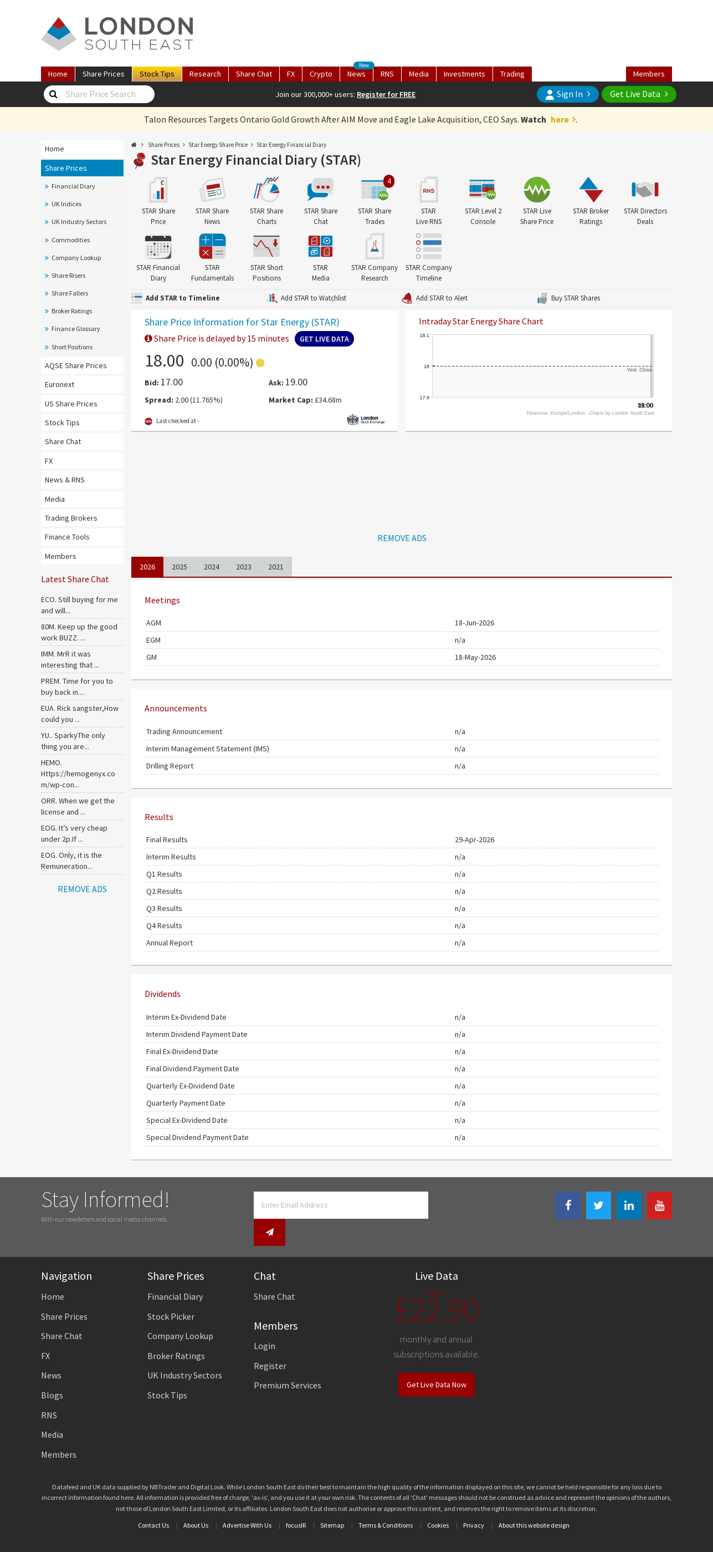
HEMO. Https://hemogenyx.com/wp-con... (78, 773)
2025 (179, 567)
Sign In (564, 94)
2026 (147, 567)
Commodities (71, 240)
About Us (195, 1501)
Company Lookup (76, 257)
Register (270, 1341)
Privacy (473, 1501)
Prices (104, 74)
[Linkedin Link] (629, 1206)
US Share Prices (71, 404)
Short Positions (72, 347)
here (560, 119)
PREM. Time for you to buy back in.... (77, 686)
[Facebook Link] (568, 1206)
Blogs (52, 1371)
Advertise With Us (247, 1501)
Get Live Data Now (436, 1361)
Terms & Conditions (385, 1501)
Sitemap (332, 1501)
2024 (211, 567)
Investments (464, 74)
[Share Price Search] (54, 94)
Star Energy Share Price (218, 145)
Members (649, 74)
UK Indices (66, 204)
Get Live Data (635, 93)
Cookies (438, 1501)
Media (419, 74)
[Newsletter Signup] (443, 1205)
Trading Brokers (71, 518)
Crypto (321, 74)
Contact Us (153, 1501)
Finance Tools (67, 537)
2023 (244, 567)
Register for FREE (386, 94)
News (360, 73)
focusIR (296, 1501)
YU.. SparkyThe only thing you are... (73, 740)
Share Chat (63, 441)
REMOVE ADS (82, 888)
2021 (276, 567)
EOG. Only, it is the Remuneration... (71, 860)
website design (549, 1501)
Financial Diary (73, 186)
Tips (157, 74)
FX (291, 74)
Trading (512, 74)
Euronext (59, 384)
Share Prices (66, 168)
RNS (387, 74)
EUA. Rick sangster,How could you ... (80, 713)
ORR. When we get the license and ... (78, 806)
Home (58, 74)
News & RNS (65, 480)
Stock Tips (62, 423)
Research (205, 74)
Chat (254, 74)
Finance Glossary (76, 328)
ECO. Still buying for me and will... (79, 604)
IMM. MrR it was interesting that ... (70, 659)
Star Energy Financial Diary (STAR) (256, 159)
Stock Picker (170, 1292)
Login (264, 1321)
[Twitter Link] (598, 1206)
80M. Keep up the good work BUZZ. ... (79, 632)
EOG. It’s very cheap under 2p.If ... (74, 833)
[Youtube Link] (659, 1206)
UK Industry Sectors (79, 221)
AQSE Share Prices (76, 365)
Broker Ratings (72, 311)
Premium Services (287, 1361)
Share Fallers (70, 293)
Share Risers (68, 275)
